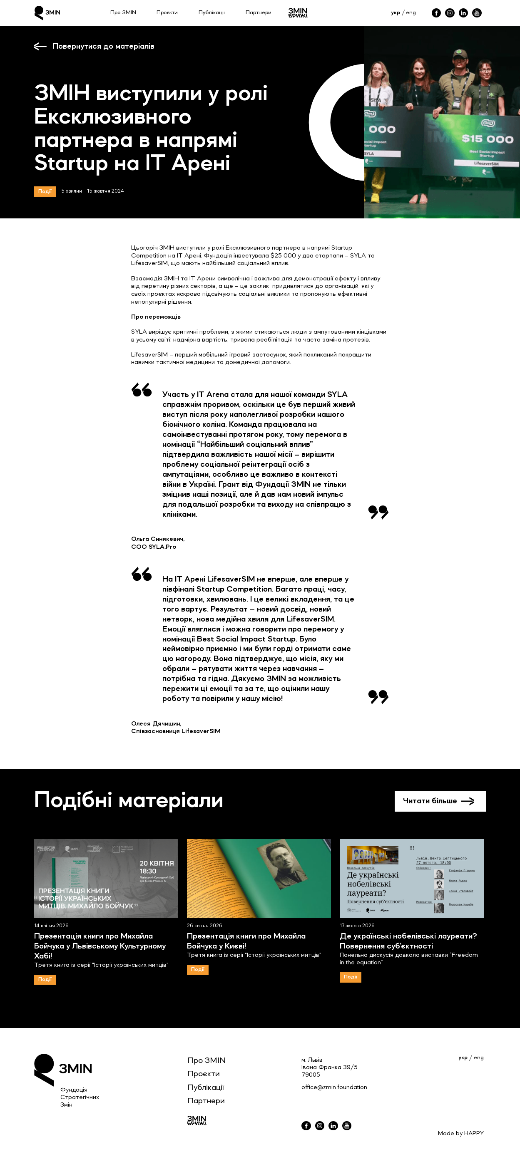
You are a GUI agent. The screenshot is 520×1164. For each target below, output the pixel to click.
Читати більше (430, 801)
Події (45, 191)
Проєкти (167, 12)
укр (395, 12)
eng (411, 12)
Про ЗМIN (206, 1061)
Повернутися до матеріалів (103, 46)
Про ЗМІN (123, 12)
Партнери (258, 12)
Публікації (212, 12)
